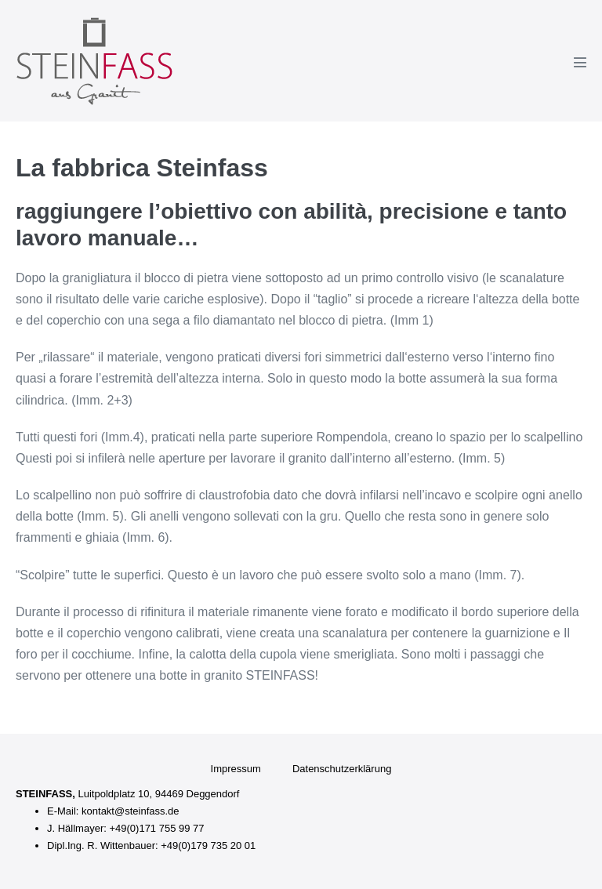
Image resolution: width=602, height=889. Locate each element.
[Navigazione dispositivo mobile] (580, 62)
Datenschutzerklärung (341, 769)
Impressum (236, 769)
